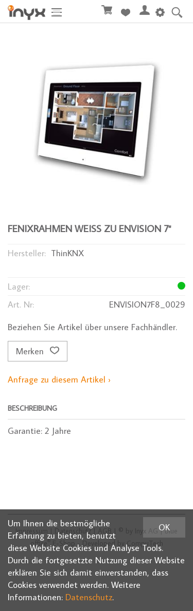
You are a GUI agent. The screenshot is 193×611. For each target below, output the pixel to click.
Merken (37, 351)
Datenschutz (88, 597)
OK (164, 527)
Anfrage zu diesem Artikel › (59, 379)
